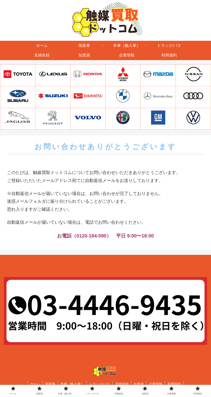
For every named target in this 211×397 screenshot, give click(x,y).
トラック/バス (99, 384)
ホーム (35, 384)
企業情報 (155, 384)
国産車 (50, 384)
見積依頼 (122, 384)
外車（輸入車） (72, 384)
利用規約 (174, 384)
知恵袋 (139, 384)
